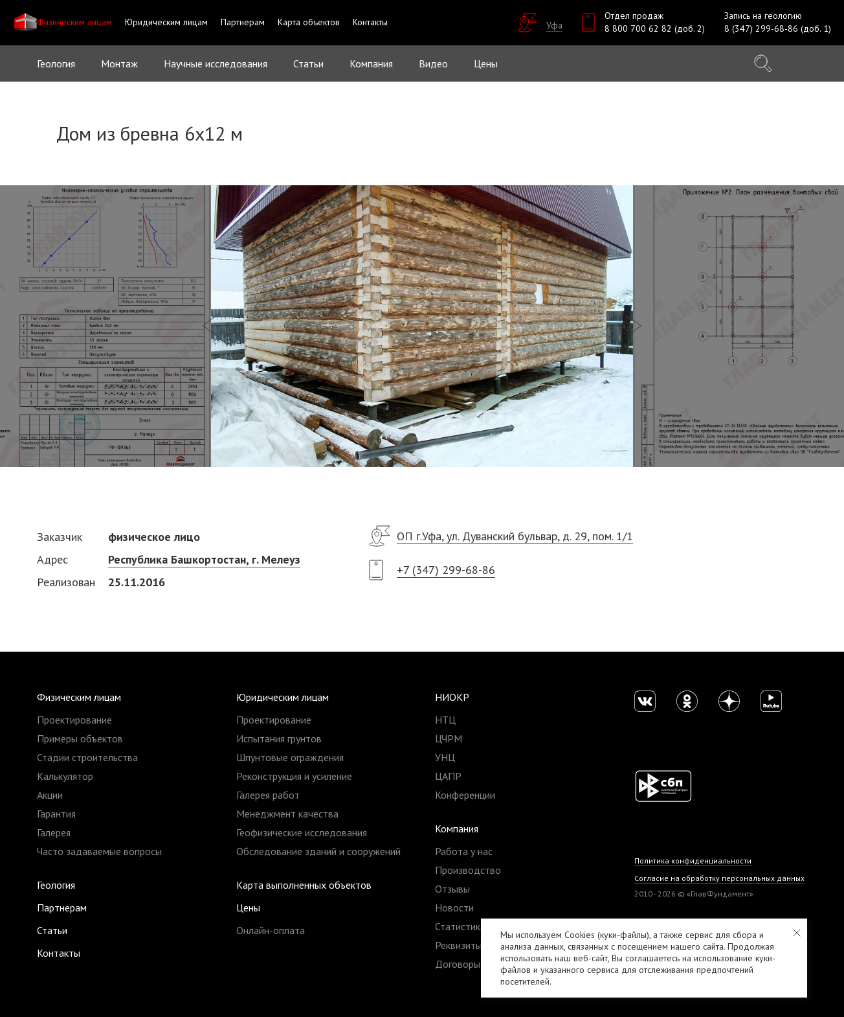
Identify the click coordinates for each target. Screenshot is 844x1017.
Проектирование (74, 719)
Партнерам (62, 907)
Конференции (465, 794)
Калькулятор (65, 776)
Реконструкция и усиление (294, 776)
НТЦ (445, 719)
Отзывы (452, 888)
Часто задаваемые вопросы (99, 851)
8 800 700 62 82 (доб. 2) (655, 28)
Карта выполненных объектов (304, 884)
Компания (456, 828)
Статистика (460, 926)
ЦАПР (448, 776)
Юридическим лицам (282, 697)
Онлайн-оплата (270, 930)
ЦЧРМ (448, 738)
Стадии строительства (87, 757)
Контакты (58, 952)
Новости (454, 907)
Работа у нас (464, 851)
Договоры (457, 963)
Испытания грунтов (279, 738)
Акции (50, 794)
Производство (468, 869)
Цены (248, 907)
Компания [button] (371, 63)
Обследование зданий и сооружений (318, 851)
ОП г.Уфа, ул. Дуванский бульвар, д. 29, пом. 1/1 (515, 536)
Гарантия (56, 813)
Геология (56, 63)
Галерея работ (268, 794)
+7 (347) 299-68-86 (446, 569)
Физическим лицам (79, 697)
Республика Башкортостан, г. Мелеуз (204, 559)
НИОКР (452, 697)
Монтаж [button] (119, 63)
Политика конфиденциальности (692, 860)
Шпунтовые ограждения (290, 757)
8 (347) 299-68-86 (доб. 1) (777, 28)
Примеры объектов (80, 738)
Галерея (54, 832)
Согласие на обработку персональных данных (719, 878)
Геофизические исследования (301, 832)
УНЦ (445, 757)
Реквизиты (458, 945)
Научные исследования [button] (215, 63)
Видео (433, 63)
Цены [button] (486, 63)
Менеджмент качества (287, 813)
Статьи (308, 63)
